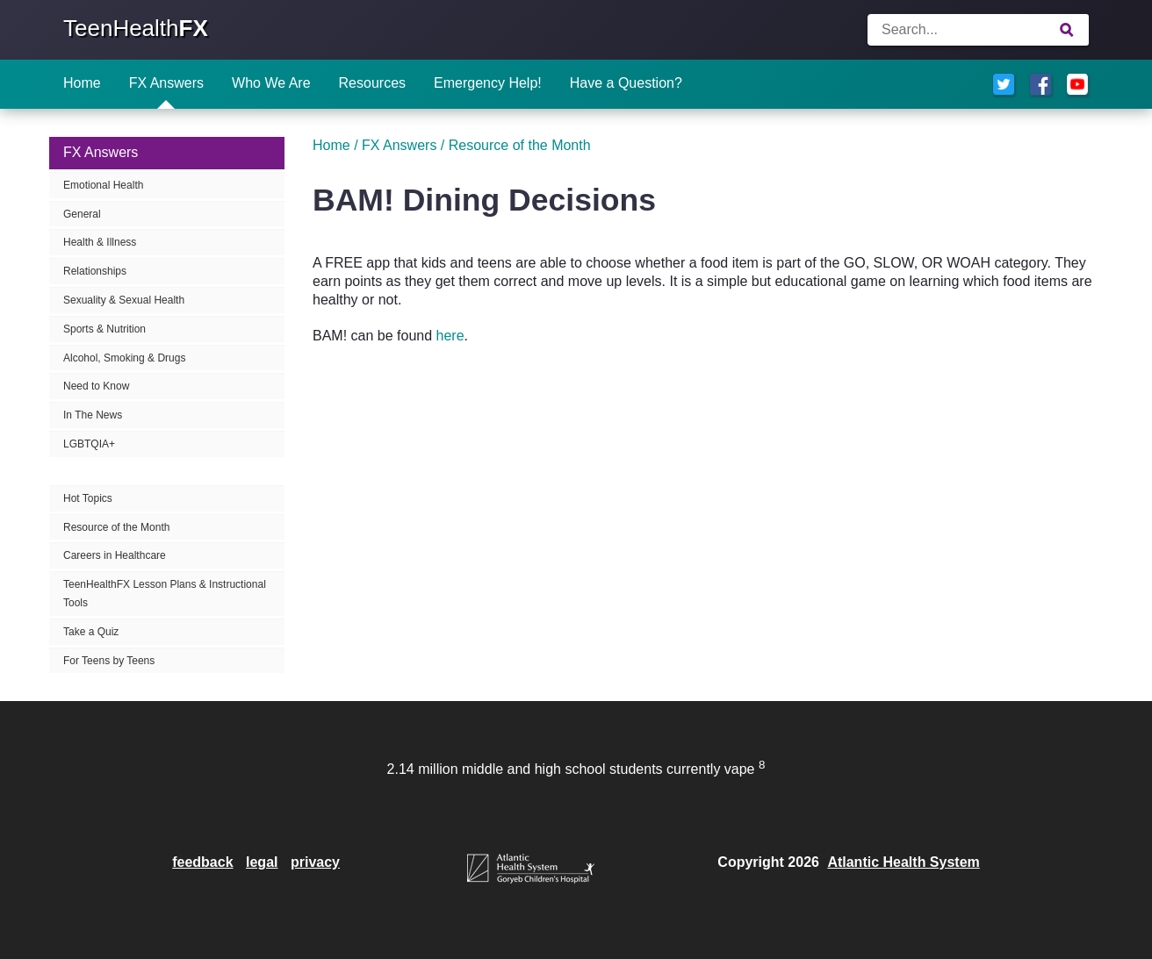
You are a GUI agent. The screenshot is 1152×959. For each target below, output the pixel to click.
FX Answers (166, 82)
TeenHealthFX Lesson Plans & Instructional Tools (164, 593)
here (450, 335)
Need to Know (96, 386)
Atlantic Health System (903, 862)
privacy (315, 862)
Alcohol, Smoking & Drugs (124, 358)
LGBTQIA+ (89, 444)
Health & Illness (99, 242)
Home (82, 82)
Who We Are (271, 82)
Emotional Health (103, 185)
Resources (372, 82)
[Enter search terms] (978, 30)
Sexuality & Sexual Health (123, 300)
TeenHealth (135, 28)
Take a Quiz (91, 632)
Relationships (94, 271)
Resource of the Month (116, 527)
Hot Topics (87, 498)
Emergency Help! (488, 82)
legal (261, 862)
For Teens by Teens (109, 661)
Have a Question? (626, 82)
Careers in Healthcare (114, 555)
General (82, 214)
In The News (92, 415)
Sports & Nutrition (104, 329)
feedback (202, 862)
